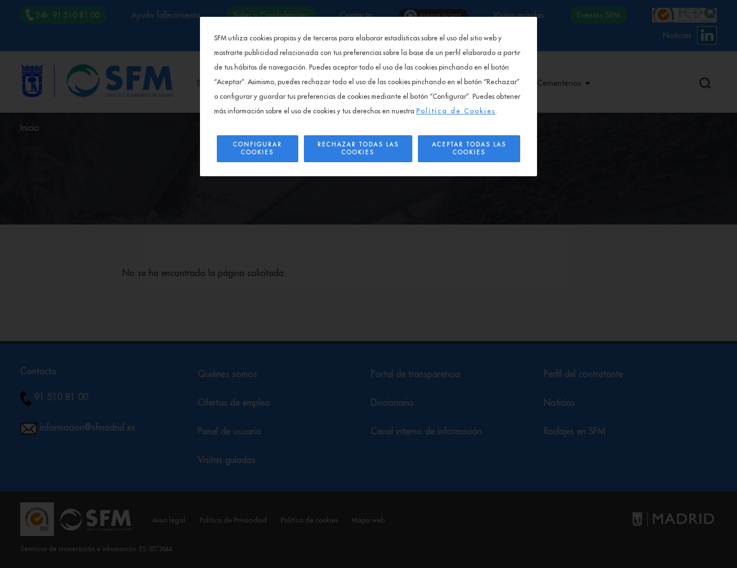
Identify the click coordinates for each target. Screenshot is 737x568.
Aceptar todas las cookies (469, 148)
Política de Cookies (455, 111)
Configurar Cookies (257, 148)
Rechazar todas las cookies (358, 148)
